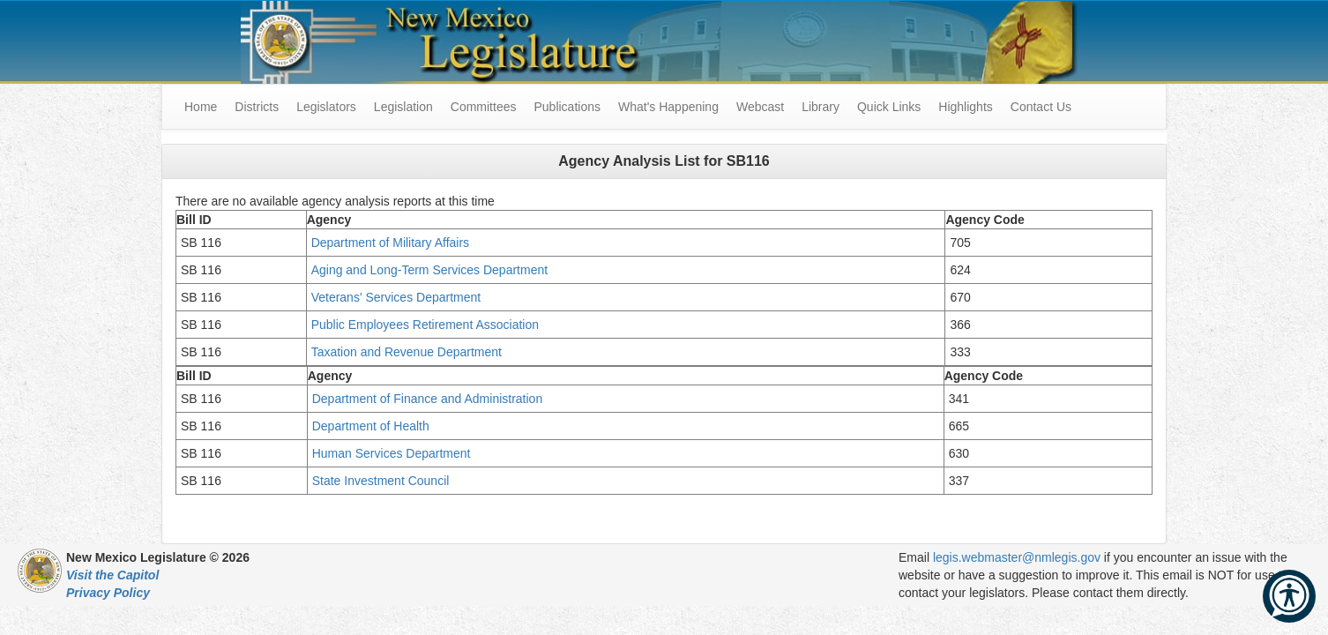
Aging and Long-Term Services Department (429, 270)
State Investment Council (382, 481)
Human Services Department (393, 453)
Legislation (403, 107)
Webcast (760, 107)
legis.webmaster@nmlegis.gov (1016, 557)
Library (820, 107)
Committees (484, 107)
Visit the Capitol (112, 575)
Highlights (965, 107)
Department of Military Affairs (392, 242)
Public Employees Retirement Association (426, 325)
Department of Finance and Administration (429, 399)
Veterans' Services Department (397, 297)
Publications (567, 107)
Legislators (326, 107)
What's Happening (668, 107)
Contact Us (1041, 107)
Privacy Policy (108, 593)
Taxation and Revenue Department (410, 352)
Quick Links (889, 107)
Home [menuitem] (200, 107)
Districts (257, 107)
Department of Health (374, 426)
